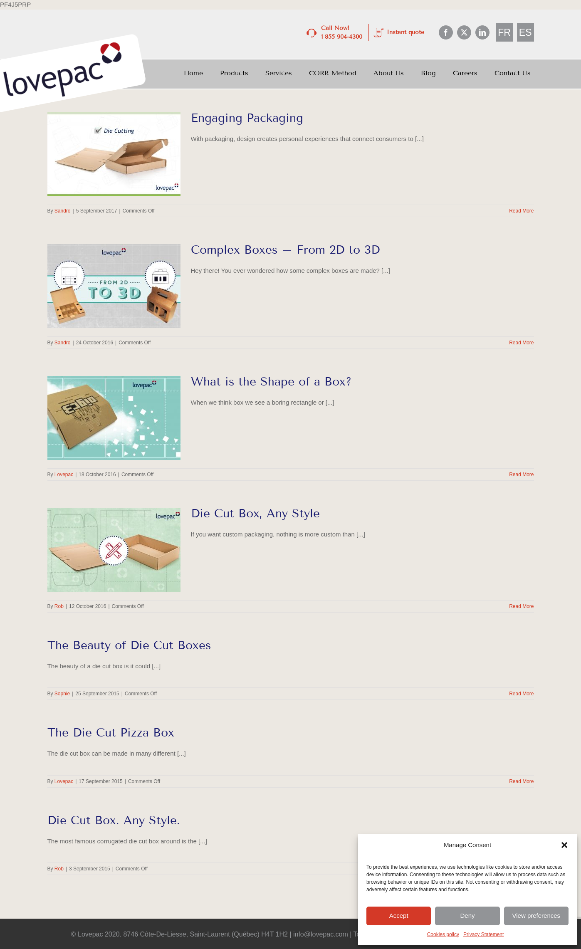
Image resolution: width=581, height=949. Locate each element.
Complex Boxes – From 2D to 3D (285, 250)
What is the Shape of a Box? (271, 381)
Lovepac (63, 474)
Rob (59, 606)
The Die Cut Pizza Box (110, 732)
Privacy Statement (483, 934)
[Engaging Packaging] (113, 154)
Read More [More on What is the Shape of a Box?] (521, 474)
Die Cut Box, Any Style (255, 513)
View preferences (536, 915)
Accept (398, 915)
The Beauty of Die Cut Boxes (129, 645)
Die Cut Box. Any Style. (113, 820)
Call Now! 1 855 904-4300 (341, 32)
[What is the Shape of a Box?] (113, 418)
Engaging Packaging (247, 118)
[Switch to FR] (504, 32)
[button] (564, 845)
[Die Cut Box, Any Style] (113, 550)
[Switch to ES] (525, 32)
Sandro (62, 211)
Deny (467, 915)
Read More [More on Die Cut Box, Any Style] (521, 606)
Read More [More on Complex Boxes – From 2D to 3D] (521, 343)
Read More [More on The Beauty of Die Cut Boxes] (521, 694)
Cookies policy (443, 934)
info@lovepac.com (321, 934)
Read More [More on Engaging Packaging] (521, 211)
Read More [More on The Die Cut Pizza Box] (521, 781)
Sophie (62, 694)
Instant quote (405, 32)
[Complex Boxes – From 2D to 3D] (113, 286)
